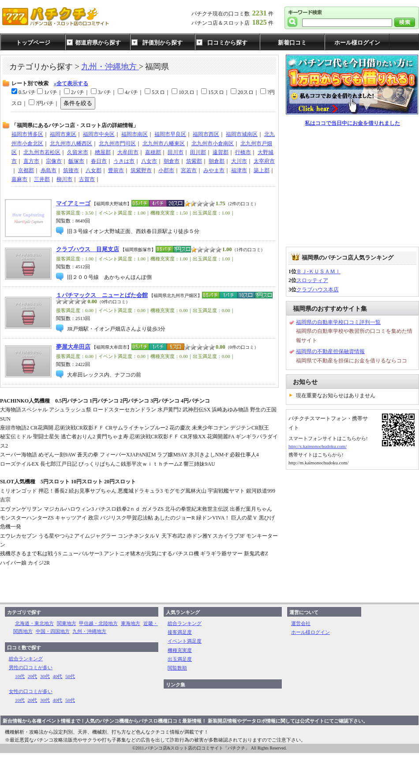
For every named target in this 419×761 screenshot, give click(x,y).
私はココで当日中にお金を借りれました (352, 123)
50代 (70, 676)
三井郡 (42, 179)
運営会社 (301, 623)
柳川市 (64, 179)
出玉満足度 (180, 659)
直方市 (31, 161)
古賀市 (87, 179)
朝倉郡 (216, 161)
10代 (20, 676)
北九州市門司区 (117, 143)
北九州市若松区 (41, 152)
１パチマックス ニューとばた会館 (102, 295)
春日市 (99, 161)
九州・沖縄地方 (110, 66)
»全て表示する (71, 83)
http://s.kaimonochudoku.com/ (317, 446)
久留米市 (77, 152)
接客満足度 (180, 632)
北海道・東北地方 (34, 623)
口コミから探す (227, 42)
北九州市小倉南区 (212, 143)
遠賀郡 (220, 152)
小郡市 (166, 170)
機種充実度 (180, 650)
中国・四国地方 (53, 631)
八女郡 (93, 170)
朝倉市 (172, 161)
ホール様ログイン (357, 42)
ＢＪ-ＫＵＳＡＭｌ (318, 271)
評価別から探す (162, 42)
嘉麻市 (19, 179)
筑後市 (71, 170)
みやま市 (213, 170)
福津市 (239, 170)
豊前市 (116, 170)
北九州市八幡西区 (71, 143)
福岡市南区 (134, 134)
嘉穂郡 (153, 152)
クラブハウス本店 (317, 289)
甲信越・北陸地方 (98, 623)
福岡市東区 (63, 134)
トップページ (33, 42)
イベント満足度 (185, 641)
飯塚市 (76, 161)
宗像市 (54, 161)
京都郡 (26, 170)
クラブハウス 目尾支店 (87, 249)
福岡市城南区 (242, 134)
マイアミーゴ (73, 203)
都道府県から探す (98, 42)
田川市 (175, 152)
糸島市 (48, 170)
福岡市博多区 (27, 134)
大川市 (239, 161)
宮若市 (189, 170)
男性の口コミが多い (30, 667)
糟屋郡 (103, 152)
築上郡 (261, 170)
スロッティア (312, 280)
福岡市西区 (206, 134)
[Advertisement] (352, 187)
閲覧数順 (177, 668)
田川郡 (198, 152)
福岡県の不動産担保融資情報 (330, 351)
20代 (32, 676)
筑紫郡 (194, 161)
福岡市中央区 (99, 134)
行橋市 (243, 152)
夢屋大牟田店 (73, 347)
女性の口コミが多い (30, 691)
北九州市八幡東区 (163, 143)
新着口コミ (292, 42)
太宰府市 (264, 161)
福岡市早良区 (170, 134)
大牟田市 (127, 152)
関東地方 (66, 623)
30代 (45, 676)
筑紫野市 (141, 170)
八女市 (149, 161)
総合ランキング (26, 658)
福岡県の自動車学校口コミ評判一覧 (338, 322)
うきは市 (124, 161)
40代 (58, 676)
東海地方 (130, 623)
